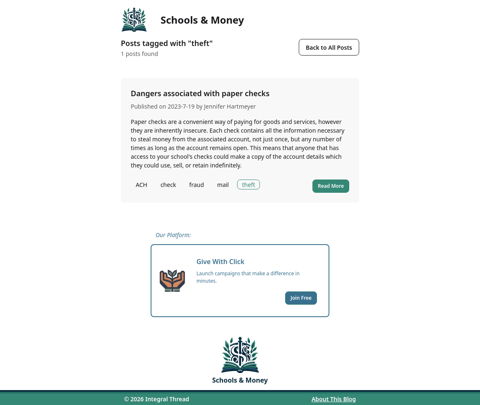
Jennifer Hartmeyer (230, 106)
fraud (196, 185)
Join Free (301, 297)
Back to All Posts (329, 47)
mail (223, 185)
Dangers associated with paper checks (200, 93)
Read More (331, 185)
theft (248, 185)
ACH (141, 185)
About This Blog (334, 399)
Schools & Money (202, 20)
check (168, 185)
